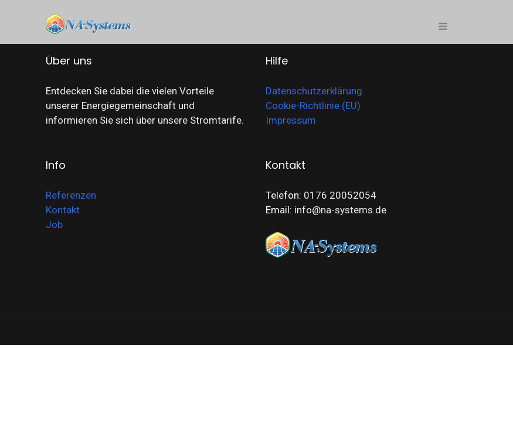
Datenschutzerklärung (314, 91)
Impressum (291, 120)
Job (54, 224)
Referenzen (71, 195)
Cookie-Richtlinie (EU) (313, 105)
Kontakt (63, 210)
